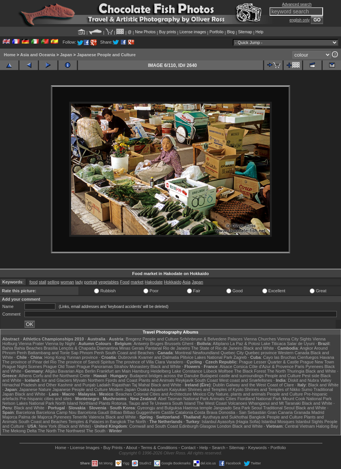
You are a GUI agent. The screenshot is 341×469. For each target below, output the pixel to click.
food (33, 282)
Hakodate (153, 282)
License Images (84, 447)
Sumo (306, 389)
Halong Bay (327, 426)
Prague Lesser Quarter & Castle (269, 362)
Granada (302, 412)
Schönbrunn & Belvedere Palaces (211, 339)
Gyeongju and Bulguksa (159, 407)
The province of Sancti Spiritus (86, 362)
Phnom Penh (92, 352)
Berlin (90, 371)
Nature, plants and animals (241, 394)
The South (96, 430)
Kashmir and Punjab (77, 385)
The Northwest (71, 430)
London (224, 426)
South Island (183, 403)
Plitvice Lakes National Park (206, 357)
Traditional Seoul (278, 407)
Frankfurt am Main (114, 371)
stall (42, 282)
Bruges (157, 343)
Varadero (174, 362)
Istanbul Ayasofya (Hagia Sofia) (231, 421)
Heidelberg (161, 371)
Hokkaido (173, 282)
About (131, 447)
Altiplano (221, 343)
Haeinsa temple (197, 407)
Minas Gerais (131, 348)
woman (67, 282)
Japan (66, 54)
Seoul (256, 407)
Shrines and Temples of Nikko (272, 389)
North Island (66, 403)
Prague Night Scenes (22, 366)
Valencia (96, 417)
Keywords (257, 447)
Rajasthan (121, 385)
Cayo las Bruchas (279, 357)
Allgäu (51, 371)
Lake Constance (187, 371)
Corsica (241, 366)
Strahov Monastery (131, 366)
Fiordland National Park (259, 398)
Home (10, 54)
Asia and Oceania (37, 54)
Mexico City (203, 394)
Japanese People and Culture (106, 54)
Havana (327, 357)
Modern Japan (122, 389)
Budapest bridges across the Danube (164, 375)
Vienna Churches (260, 339)
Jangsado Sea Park (231, 407)
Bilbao (116, 412)
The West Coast (211, 403)
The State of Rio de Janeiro (216, 348)
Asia (186, 282)
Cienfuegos (308, 357)
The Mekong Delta (19, 430)
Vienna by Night (60, 343)
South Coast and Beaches (129, 352)
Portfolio (216, 32)
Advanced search (297, 4)
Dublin (219, 385)
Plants (104, 403)
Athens (25, 375)
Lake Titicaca (273, 343)
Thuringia (295, 371)
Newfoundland (206, 352)
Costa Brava (206, 412)
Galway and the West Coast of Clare (260, 385)
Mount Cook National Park (307, 398)
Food (125, 282)
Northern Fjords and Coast (113, 380)
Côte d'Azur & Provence (271, 366)
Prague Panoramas (94, 366)
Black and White (259, 348)
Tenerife (79, 417)
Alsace (226, 366)
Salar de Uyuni (300, 343)
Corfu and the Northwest (55, 375)
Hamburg (140, 371)
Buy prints (167, 32)
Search (218, 447)
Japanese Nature (35, 389)
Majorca (9, 417)
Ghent (187, 343)
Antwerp (141, 343)
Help (259, 32)
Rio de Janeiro (176, 348)
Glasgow (208, 426)
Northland (88, 403)
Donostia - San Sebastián (242, 412)
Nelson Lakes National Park (28, 403)
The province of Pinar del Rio (29, 362)
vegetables (108, 282)
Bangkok (257, 417)
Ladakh (103, 385)
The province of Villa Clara (140, 362)
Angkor (306, 348)
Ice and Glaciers (57, 380)
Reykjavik (184, 380)
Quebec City (232, 352)
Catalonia (184, 412)
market (137, 282)
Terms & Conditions (159, 447)
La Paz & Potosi (245, 343)
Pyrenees (314, 366)
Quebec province (261, 352)
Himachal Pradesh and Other (29, 385)
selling (53, 282)
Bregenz (133, 339)
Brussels (173, 343)
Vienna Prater (31, 343)
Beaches (124, 394)
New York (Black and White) (65, 426)
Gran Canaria (280, 412)
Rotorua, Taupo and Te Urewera (141, 403)
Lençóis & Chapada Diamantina (88, 348)
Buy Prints (112, 447)
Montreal (183, 352)
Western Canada (293, 352)
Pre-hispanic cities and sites (45, 398)
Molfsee (225, 371)
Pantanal (153, 348)
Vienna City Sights (294, 339)
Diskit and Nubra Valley (309, 380)
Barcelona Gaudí (93, 412)
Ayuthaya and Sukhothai (225, 417)
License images (193, 32)
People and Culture (161, 339)
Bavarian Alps (71, 371)
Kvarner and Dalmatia (158, 357)
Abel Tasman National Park (183, 398)
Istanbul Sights (309, 421)
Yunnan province (82, 357)
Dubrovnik (127, 357)
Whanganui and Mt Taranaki (274, 403)
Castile (167, 412)
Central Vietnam (300, 426)
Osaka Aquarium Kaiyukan (162, 389)
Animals (216, 398)
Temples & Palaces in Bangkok (97, 421)
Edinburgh (188, 426)
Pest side (310, 375)
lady (79, 282)
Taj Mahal (141, 385)
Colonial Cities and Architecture (162, 394)
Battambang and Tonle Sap (53, 352)
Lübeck (210, 371)
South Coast (206, 380)
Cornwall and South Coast (153, 426)
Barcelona (25, 412)
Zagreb (240, 357)
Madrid (318, 412)
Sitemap (245, 32)
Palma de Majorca (35, 417)
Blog (231, 32)
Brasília (51, 348)
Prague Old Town (59, 366)
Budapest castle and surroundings (231, 375)
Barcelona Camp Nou (56, 412)
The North (276, 371)
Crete (85, 375)
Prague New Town (317, 362)
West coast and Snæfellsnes (245, 380)
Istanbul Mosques (277, 421)
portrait (90, 282)
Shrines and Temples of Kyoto (216, 389)
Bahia (7, 348)
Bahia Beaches (28, 348)
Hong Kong (54, 357)
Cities (231, 398)
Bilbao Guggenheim (141, 412)
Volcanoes (237, 403)
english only (299, 20)
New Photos (145, 32)
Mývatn (79, 380)
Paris (299, 366)
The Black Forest (250, 371)
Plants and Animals (157, 380)
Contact (188, 447)
